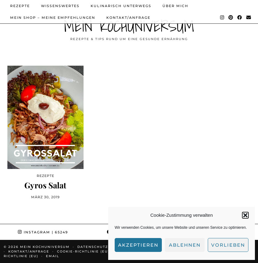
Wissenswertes (60, 6)
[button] (245, 215)
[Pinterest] (231, 17)
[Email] (249, 17)
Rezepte (20, 6)
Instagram (43, 232)
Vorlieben (228, 245)
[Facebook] (240, 17)
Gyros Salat (45, 185)
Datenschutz (92, 247)
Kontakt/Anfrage (128, 17)
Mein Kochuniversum (129, 26)
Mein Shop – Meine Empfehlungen (52, 17)
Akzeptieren (138, 245)
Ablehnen (185, 245)
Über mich (175, 6)
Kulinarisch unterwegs (121, 6)
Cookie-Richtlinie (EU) (83, 251)
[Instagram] (222, 17)
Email (52, 256)
